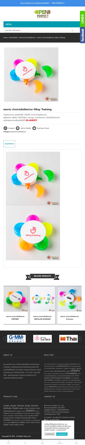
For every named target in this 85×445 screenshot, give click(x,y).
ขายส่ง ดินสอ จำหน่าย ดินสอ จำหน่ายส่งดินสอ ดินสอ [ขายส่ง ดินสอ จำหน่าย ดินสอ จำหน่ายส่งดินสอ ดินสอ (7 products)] (20, 407)
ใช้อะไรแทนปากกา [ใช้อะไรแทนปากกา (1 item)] (53, 391)
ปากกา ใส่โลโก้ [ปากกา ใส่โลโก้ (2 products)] (6, 422)
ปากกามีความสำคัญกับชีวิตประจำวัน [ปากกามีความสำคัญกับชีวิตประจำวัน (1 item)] (65, 376)
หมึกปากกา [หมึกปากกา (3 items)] (53, 386)
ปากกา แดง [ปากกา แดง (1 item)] (47, 382)
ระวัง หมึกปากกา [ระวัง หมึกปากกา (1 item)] (63, 384)
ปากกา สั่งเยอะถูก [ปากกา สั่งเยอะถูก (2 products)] (15, 420)
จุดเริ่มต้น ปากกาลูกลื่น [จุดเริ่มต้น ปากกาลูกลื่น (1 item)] (69, 368)
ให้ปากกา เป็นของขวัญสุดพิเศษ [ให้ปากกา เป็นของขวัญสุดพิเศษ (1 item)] (65, 391)
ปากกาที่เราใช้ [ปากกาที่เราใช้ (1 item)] (55, 373)
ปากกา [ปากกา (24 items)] (75, 370)
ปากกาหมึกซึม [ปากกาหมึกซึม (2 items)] (48, 380)
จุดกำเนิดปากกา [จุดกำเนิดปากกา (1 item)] (60, 368)
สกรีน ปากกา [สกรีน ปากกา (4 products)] (19, 424)
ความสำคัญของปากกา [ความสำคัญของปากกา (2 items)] (63, 366)
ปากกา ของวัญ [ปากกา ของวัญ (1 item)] (48, 373)
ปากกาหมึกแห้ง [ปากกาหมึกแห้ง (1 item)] (57, 380)
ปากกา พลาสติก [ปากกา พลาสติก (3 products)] (8, 416)
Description (9, 144)
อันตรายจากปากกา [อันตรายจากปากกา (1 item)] (67, 389)
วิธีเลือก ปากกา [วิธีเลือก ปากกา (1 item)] (71, 384)
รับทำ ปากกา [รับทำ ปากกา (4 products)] (35, 422)
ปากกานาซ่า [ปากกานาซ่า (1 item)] (62, 373)
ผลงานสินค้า (13, 37)
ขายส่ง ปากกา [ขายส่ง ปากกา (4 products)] (23, 408)
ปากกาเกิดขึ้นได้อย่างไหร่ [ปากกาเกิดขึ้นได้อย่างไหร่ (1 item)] (74, 380)
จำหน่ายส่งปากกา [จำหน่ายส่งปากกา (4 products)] (9, 411)
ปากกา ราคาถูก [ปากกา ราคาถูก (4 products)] (15, 418)
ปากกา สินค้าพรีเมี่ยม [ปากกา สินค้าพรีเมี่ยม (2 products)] (26, 420)
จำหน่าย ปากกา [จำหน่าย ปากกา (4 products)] (34, 408)
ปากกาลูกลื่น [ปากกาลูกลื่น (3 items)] (65, 378)
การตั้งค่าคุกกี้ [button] (50, 434)
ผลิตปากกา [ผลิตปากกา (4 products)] (15, 422)
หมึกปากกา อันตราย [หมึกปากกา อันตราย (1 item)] (73, 387)
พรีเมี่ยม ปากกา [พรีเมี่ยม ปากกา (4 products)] (25, 422)
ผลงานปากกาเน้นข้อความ (27, 37)
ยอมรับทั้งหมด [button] (62, 434)
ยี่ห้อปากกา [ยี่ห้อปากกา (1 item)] (55, 384)
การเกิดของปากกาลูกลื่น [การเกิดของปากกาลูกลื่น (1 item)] (63, 364)
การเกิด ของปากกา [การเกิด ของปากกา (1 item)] (51, 364)
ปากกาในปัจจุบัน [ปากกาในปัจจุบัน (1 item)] (69, 382)
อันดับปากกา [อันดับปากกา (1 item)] (59, 389)
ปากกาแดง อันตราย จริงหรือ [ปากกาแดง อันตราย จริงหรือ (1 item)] (57, 382)
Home (5, 37)
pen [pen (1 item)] (45, 364)
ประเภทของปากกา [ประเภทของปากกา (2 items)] (60, 371)
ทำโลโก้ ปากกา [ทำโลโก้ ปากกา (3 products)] (20, 411)
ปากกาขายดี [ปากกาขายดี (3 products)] (26, 413)
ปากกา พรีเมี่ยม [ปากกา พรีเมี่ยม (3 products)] (35, 413)
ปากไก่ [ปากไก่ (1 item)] (75, 382)
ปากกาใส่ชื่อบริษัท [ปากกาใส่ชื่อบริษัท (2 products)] (35, 420)
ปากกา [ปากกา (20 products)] (30, 410)
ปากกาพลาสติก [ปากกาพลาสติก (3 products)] (18, 416)
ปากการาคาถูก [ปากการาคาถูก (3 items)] (55, 378)
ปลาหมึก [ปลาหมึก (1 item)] (68, 371)
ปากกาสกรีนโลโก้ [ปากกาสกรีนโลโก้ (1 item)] (75, 378)
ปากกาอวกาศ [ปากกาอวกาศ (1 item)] (64, 380)
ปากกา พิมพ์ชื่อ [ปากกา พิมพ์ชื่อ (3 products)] (28, 416)
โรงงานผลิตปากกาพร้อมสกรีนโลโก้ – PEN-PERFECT (42, 3)
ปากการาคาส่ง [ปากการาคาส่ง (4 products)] (26, 418)
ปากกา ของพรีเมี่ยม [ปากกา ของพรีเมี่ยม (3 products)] (16, 413)
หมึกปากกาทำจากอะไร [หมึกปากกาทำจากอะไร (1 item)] (62, 387)
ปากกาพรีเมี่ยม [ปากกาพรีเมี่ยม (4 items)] (71, 373)
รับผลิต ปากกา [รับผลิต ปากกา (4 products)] (8, 424)
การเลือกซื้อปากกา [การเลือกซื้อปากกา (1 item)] (73, 364)
